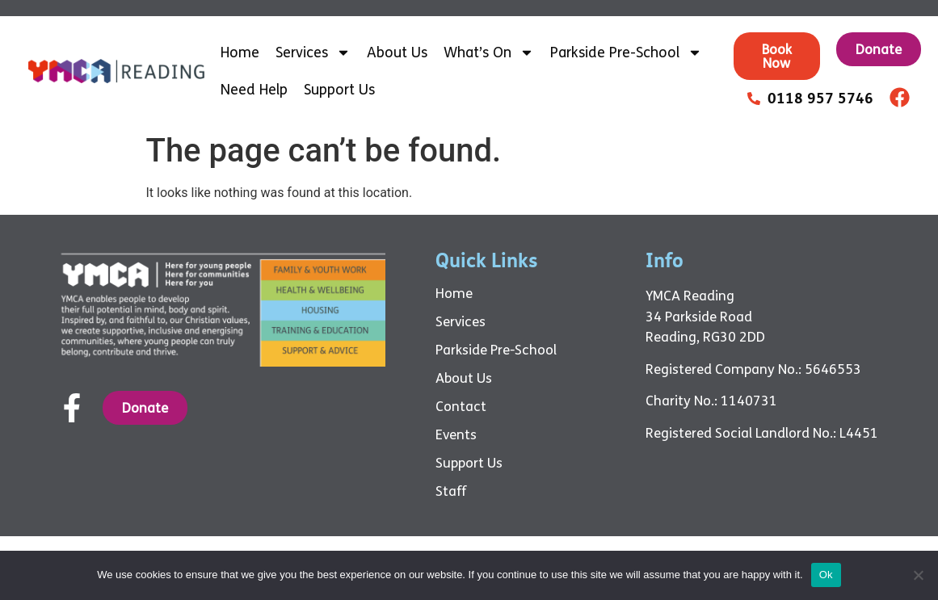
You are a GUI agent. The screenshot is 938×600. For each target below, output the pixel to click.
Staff (450, 492)
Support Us (339, 90)
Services (313, 52)
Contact (460, 407)
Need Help (254, 90)
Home (240, 52)
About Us (397, 52)
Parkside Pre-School (626, 52)
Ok (826, 575)
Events (456, 435)
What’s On (489, 52)
